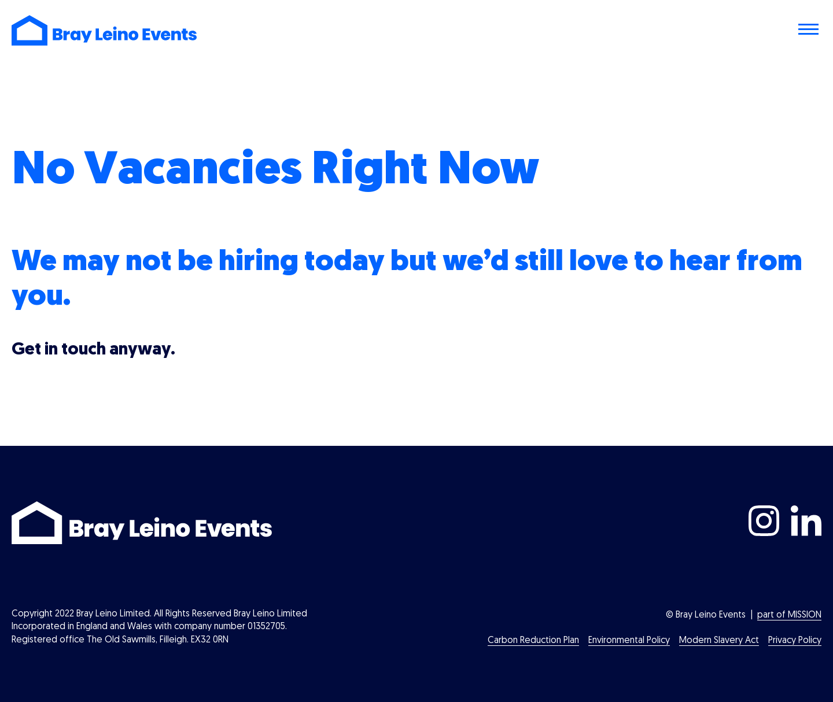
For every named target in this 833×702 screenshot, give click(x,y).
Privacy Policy (794, 640)
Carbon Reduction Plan (533, 640)
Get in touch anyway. (93, 350)
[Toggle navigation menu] (809, 31)
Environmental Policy (629, 640)
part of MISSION (789, 615)
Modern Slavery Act (719, 640)
